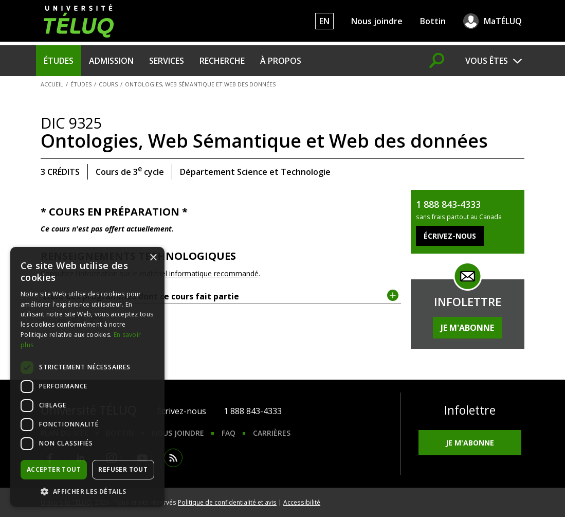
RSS (173, 458)
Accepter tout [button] (54, 469)
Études (59, 60)
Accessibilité (301, 502)
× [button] (153, 258)
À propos (280, 60)
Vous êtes (486, 60)
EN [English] (324, 21)
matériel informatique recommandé (199, 273)
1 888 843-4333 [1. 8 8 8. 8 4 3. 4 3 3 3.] (253, 411)
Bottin (433, 21)
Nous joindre (377, 21)
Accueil (52, 84)
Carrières (271, 433)
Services (166, 60)
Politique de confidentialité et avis (227, 502)
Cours (108, 84)
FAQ (228, 433)
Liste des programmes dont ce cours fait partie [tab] (220, 296)
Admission (111, 60)
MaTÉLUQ (503, 21)
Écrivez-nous (181, 411)
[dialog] (87, 377)
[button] (87, 491)
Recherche (222, 60)
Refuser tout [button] (123, 469)
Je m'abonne (467, 327)
